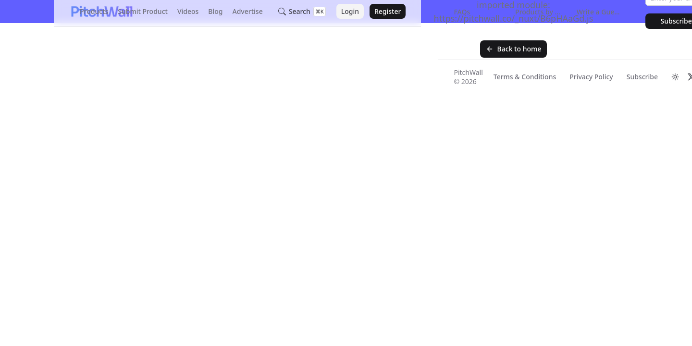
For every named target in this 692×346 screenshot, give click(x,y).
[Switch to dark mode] (675, 77)
